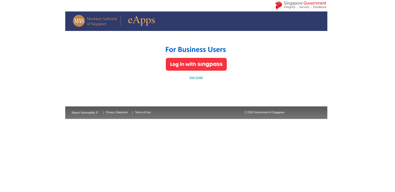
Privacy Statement (117, 112)
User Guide (196, 77)
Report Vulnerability (85, 112)
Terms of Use (143, 112)
